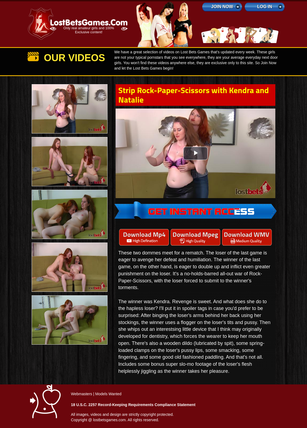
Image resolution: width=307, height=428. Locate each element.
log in (264, 6)
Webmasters (81, 394)
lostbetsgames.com (109, 420)
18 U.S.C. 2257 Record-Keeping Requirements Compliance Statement (133, 405)
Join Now (222, 6)
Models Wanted (108, 394)
